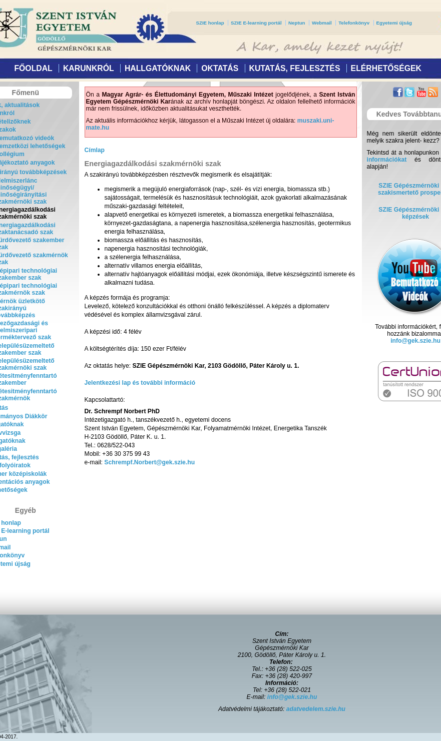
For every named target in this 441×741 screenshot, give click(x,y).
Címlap (95, 150)
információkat (387, 159)
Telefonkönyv (353, 23)
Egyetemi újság (394, 23)
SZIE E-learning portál (256, 23)
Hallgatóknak (158, 68)
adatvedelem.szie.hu (315, 708)
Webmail (322, 23)
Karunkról (88, 68)
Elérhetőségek (386, 68)
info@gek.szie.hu (415, 340)
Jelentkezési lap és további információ (140, 382)
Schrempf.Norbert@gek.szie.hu (149, 462)
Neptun (296, 23)
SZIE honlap (210, 23)
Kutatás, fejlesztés (294, 68)
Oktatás (219, 68)
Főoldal (33, 68)
